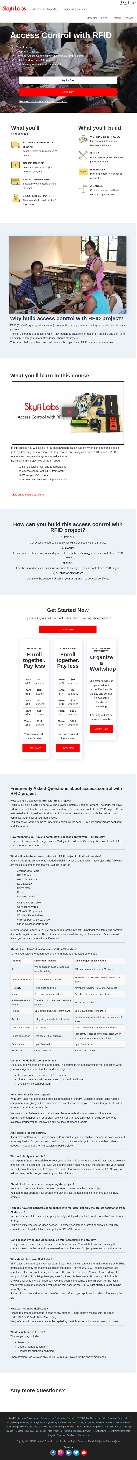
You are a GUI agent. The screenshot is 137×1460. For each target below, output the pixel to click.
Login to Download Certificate (62, 1435)
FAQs (49, 1431)
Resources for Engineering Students (58, 1418)
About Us (58, 1431)
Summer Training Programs (81, 1422)
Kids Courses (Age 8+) (44, 9)
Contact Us (83, 1435)
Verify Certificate (122, 1431)
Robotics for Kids (113, 1426)
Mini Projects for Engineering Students (48, 1422)
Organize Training (97, 18)
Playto (100, 1426)
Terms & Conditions (73, 1431)
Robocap (19, 1431)
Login (133, 2)
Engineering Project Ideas (26, 1418)
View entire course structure (27, 494)
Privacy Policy (91, 1431)
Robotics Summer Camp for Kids (80, 1426)
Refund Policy (106, 1431)
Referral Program (123, 18)
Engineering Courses (76, 9)
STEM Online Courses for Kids (91, 1418)
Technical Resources (35, 1431)
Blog (10, 1418)
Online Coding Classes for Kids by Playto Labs (40, 1426)
